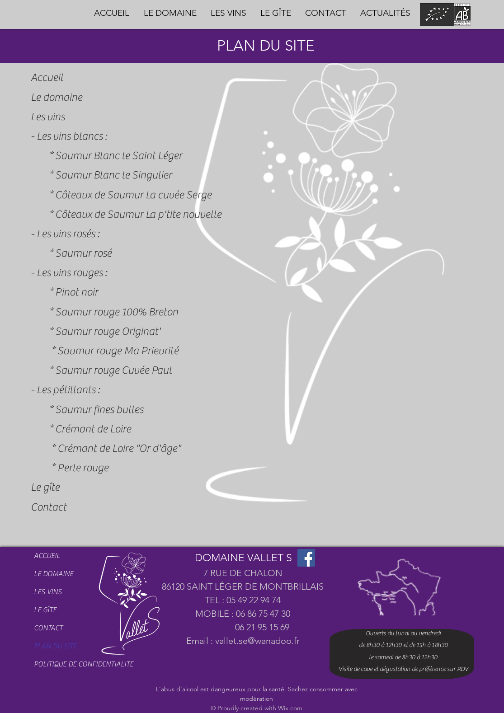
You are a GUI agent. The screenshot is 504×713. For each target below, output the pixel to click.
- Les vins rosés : (65, 234)
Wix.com (290, 708)
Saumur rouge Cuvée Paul (113, 370)
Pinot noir (76, 292)
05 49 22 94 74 (253, 600)
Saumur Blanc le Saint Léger (118, 156)
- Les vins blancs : (69, 136)
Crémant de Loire (93, 429)
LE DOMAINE (53, 574)
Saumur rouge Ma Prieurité (118, 351)
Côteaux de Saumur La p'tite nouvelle (138, 214)
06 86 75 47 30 (263, 613)
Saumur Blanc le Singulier (113, 175)
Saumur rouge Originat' (107, 331)
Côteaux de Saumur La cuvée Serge (133, 195)
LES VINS (48, 592)
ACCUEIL (47, 556)
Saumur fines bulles (99, 409)
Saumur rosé (83, 253)
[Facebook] (306, 558)
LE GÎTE (45, 610)
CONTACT (48, 628)
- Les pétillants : (65, 390)
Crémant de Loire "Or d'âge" (119, 448)
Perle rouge (82, 468)
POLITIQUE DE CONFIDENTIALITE (64, 664)
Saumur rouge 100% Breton (116, 312)
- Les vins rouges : (69, 273)
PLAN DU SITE (55, 646)
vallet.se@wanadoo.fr (257, 640)
